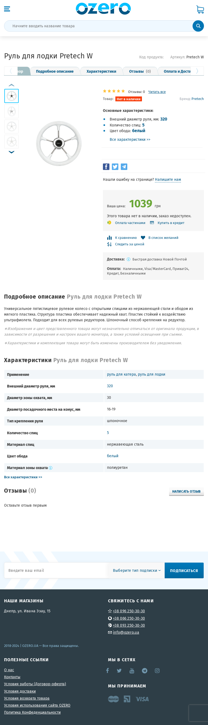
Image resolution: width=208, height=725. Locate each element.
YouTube (132, 670)
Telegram (145, 670)
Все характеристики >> (130, 139)
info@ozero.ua (126, 632)
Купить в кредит (171, 222)
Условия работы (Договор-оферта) (35, 684)
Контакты (12, 677)
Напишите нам (168, 179)
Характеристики (101, 71)
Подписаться (184, 570)
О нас (9, 670)
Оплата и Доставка (180, 71)
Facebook (107, 670)
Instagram (157, 670)
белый (138, 130)
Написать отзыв (186, 491)
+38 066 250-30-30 (129, 618)
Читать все (157, 91)
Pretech (197, 98)
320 (163, 118)
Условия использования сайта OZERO (37, 705)
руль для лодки (151, 374)
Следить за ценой (129, 244)
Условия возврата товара (27, 698)
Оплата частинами (130, 222)
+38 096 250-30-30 (129, 611)
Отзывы (140, 71)
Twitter (119, 670)
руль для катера (121, 374)
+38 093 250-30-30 (129, 625)
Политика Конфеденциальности (32, 712)
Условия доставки (20, 691)
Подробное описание (55, 71)
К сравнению (126, 237)
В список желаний (163, 237)
